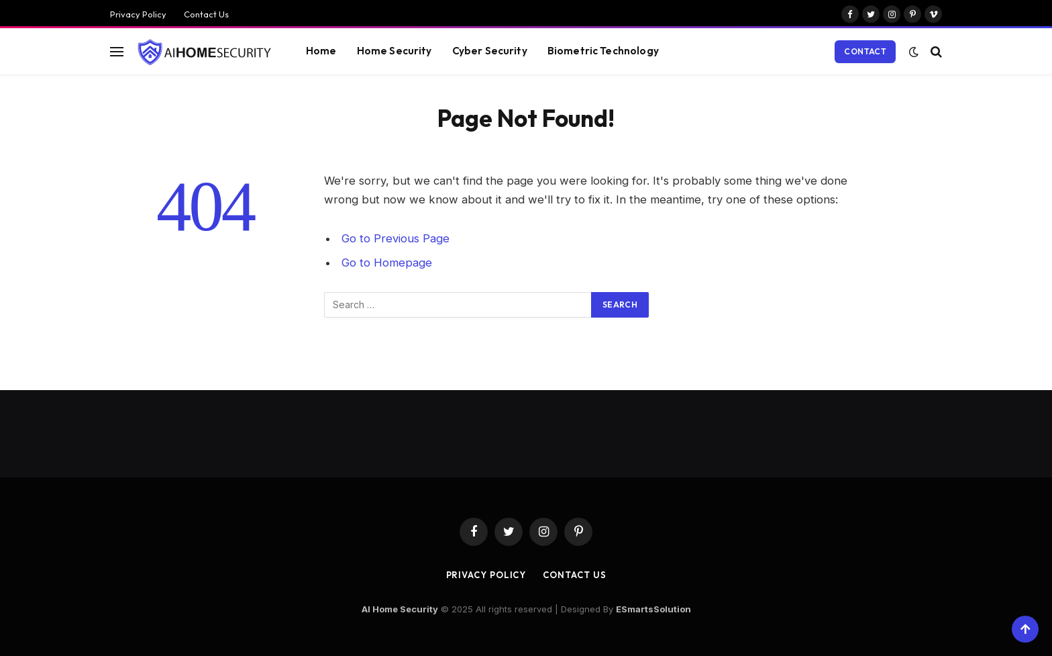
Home (321, 50)
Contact (865, 51)
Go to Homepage (386, 262)
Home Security (394, 50)
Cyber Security (489, 50)
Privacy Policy (138, 14)
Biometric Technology (603, 50)
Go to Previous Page (395, 238)
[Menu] (116, 51)
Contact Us (206, 14)
